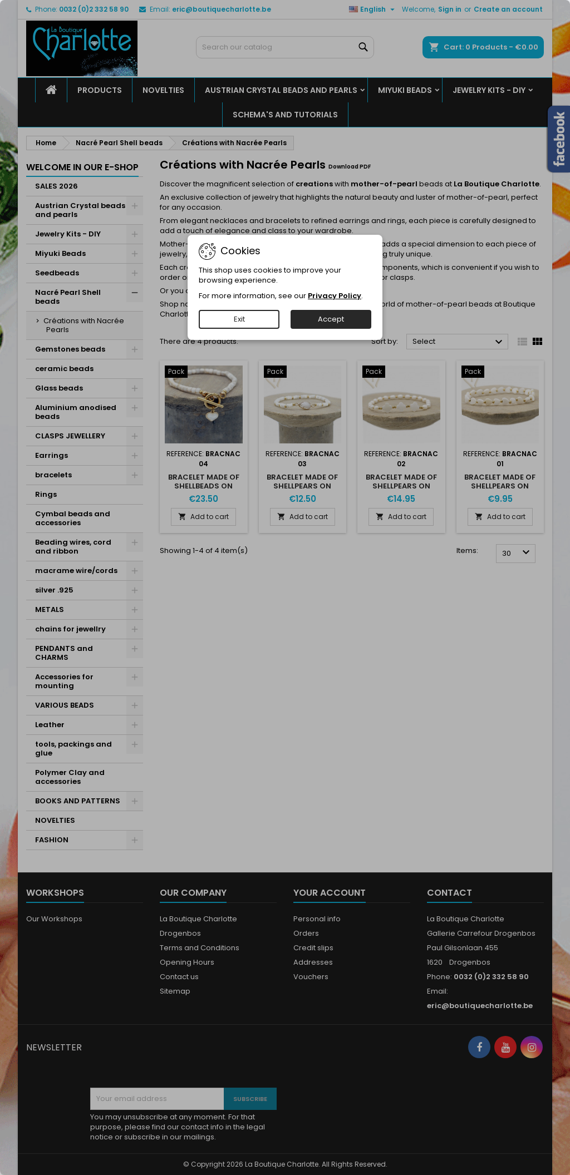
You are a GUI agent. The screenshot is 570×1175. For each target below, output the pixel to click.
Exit (239, 319)
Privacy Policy (334, 295)
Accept (331, 319)
